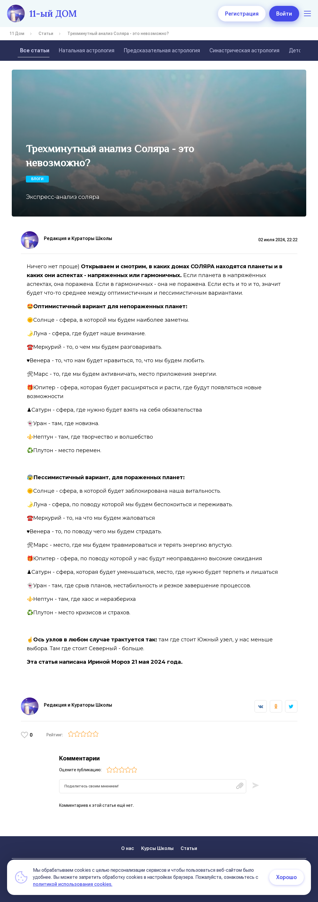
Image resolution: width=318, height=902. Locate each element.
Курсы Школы (157, 848)
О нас (127, 848)
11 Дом (16, 33)
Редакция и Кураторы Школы (78, 238)
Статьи (46, 33)
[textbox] (152, 786)
